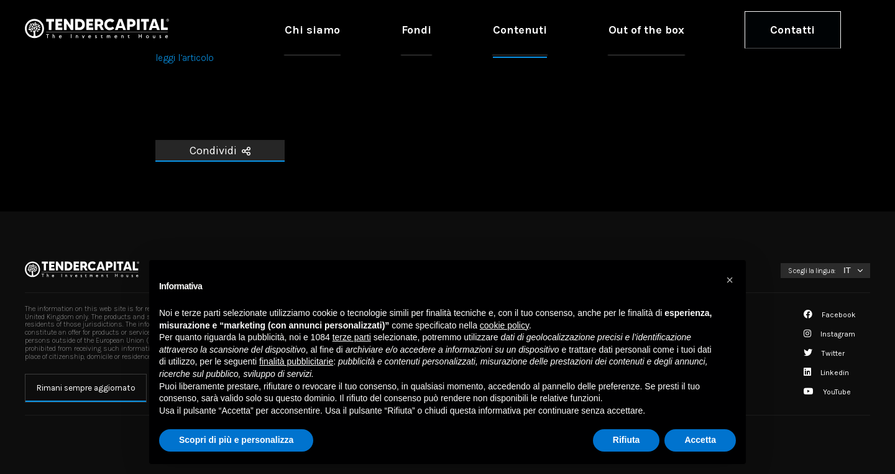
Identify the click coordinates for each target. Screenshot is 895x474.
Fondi (545, 29)
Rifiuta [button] (626, 440)
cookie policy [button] (504, 325)
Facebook (830, 314)
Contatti (809, 29)
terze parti (352, 337)
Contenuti (611, 29)
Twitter (824, 353)
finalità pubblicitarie (296, 361)
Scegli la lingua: (812, 270)
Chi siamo (478, 29)
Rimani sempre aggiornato (86, 388)
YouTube (827, 392)
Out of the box (699, 29)
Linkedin (826, 372)
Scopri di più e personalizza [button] (236, 440)
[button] (730, 280)
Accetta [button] (700, 440)
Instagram (829, 334)
